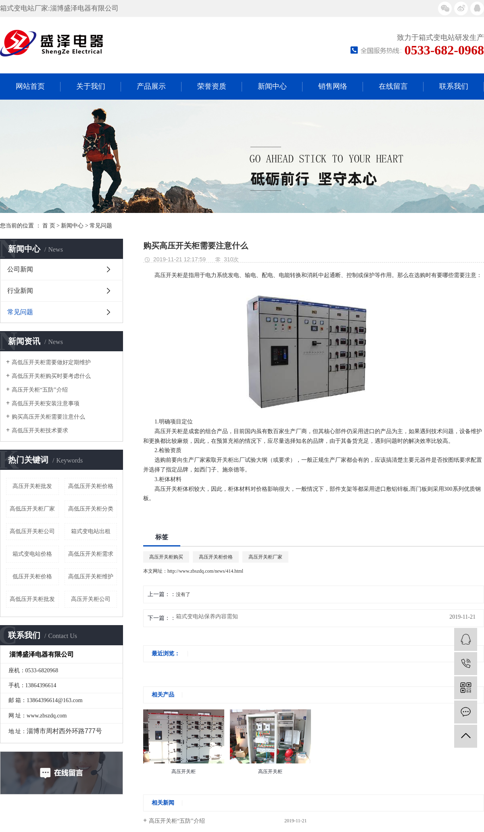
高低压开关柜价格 (90, 486)
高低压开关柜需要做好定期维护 (51, 362)
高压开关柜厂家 (265, 557)
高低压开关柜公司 (32, 531)
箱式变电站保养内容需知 (207, 616)
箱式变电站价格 (32, 554)
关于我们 (90, 86)
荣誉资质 (211, 86)
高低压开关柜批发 (32, 599)
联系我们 (453, 86)
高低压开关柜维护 (90, 576)
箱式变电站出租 (91, 531)
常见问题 (101, 226)
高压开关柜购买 (166, 557)
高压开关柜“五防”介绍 (39, 390)
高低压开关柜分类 (90, 509)
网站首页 (30, 86)
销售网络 (332, 86)
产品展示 (151, 86)
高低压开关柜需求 (90, 554)
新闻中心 (272, 86)
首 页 (48, 226)
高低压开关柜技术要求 (40, 430)
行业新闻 (20, 290)
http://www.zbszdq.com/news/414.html (205, 571)
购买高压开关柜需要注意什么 (48, 417)
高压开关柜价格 (216, 557)
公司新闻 (20, 269)
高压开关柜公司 (91, 599)
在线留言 (393, 86)
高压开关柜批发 (32, 486)
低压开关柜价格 (32, 576)
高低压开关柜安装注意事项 (45, 403)
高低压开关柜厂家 (32, 509)
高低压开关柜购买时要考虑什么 (51, 376)
